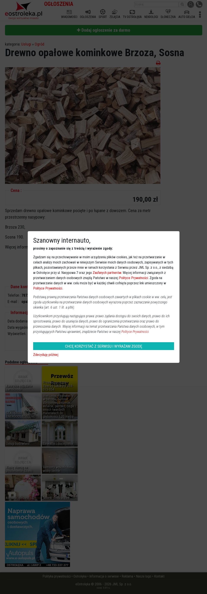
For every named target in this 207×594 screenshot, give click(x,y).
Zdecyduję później (45, 355)
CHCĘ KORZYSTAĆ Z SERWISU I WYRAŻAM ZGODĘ (103, 346)
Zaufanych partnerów (107, 273)
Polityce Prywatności (133, 278)
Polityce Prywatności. (135, 332)
